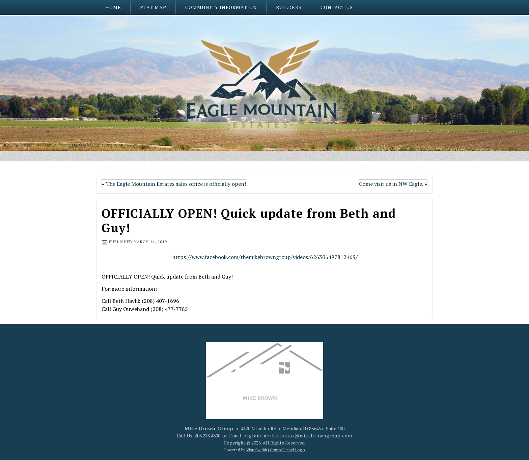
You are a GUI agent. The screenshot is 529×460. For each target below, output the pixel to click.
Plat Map (153, 7)
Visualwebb (256, 449)
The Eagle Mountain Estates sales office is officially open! (176, 184)
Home (113, 7)
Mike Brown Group (209, 428)
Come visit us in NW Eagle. (391, 184)
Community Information (221, 7)
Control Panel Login (287, 449)
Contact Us (337, 7)
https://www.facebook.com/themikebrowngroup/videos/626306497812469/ (265, 257)
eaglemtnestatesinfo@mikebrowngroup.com (298, 435)
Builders (289, 7)
